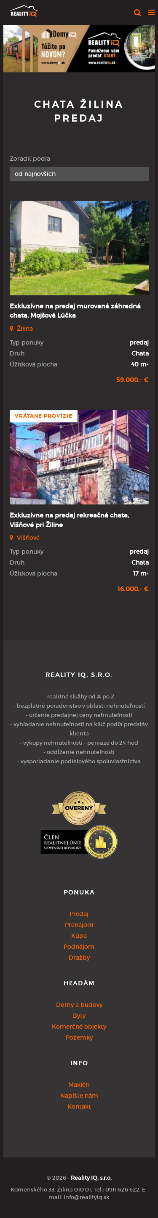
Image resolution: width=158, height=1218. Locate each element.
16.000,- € (133, 589)
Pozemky (79, 1037)
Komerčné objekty (79, 1026)
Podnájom (79, 946)
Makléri (79, 1084)
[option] (79, 46)
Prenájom (79, 925)
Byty (79, 1015)
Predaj (79, 914)
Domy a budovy (79, 1004)
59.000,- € (132, 380)
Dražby (79, 957)
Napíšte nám (79, 1095)
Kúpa (79, 935)
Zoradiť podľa (30, 158)
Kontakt (79, 1106)
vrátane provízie (43, 416)
